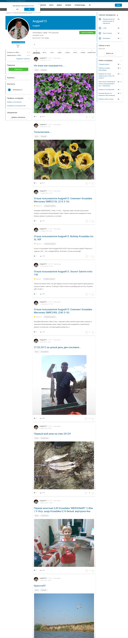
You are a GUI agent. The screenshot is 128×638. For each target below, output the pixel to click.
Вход (118, 5)
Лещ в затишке (107, 33)
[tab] (36, 51)
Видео (59, 5)
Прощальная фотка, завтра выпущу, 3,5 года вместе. (109, 21)
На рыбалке (44, 352)
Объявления (12, 113)
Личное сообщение (87, 32)
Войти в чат (109, 53)
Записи (68, 5)
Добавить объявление (18, 117)
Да (29, 9)
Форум (43, 5)
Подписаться (18, 69)
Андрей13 (43, 58)
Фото (51, 5)
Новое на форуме (106, 60)
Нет (17, 9)
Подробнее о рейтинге (23, 59)
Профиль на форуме (15, 98)
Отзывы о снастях (50, 206)
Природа (43, 70)
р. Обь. (105, 28)
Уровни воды (79, 5)
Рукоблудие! (106, 38)
